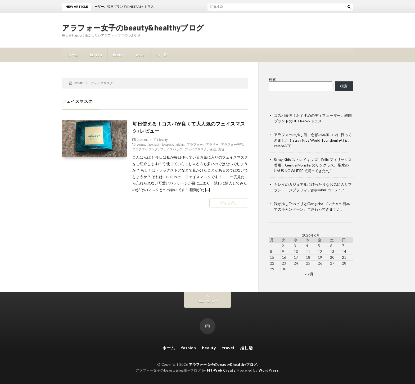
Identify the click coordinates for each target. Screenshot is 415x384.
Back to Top (208, 301)
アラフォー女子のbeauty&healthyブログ (133, 27)
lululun (179, 144)
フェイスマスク (196, 149)
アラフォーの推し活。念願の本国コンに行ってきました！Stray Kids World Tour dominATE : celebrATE (313, 140)
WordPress (269, 370)
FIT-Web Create (221, 370)
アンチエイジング (145, 149)
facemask (153, 144)
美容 (221, 149)
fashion (96, 54)
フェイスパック (171, 149)
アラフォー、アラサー (203, 144)
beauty (119, 54)
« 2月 (309, 274)
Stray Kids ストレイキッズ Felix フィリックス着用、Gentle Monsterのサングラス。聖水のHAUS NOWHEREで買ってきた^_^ (313, 165)
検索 (272, 79)
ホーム (73, 54)
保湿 (212, 149)
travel (140, 54)
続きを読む (228, 203)
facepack (167, 144)
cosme (141, 144)
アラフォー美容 (232, 144)
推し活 (162, 54)
